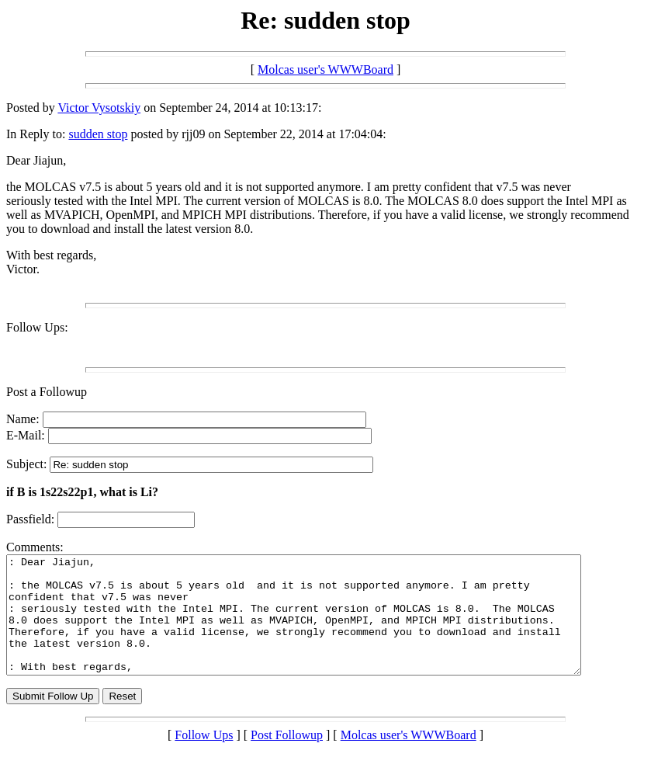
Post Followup (287, 758)
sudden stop (97, 134)
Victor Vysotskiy (98, 107)
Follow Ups (204, 758)
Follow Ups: (37, 327)
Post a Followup (46, 391)
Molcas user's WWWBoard (325, 69)
